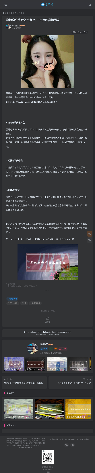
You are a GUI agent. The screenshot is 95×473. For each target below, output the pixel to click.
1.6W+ (44, 349)
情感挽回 (16, 25)
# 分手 (24, 303)
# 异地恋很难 (35, 303)
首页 (5, 13)
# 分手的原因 (13, 303)
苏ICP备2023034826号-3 (80, 439)
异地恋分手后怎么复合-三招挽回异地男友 (33, 20)
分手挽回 (14, 13)
